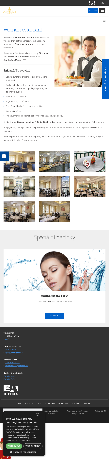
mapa (6, 339)
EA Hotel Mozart (10, 376)
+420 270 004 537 (12, 349)
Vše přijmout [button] (14, 446)
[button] (24, 452)
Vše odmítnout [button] (32, 446)
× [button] (41, 414)
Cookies (81, 414)
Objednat (54, 316)
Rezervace (93, 10)
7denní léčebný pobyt (54, 295)
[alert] (24, 433)
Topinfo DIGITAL (101, 411)
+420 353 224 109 (12, 363)
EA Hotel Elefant (10, 379)
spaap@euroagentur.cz (14, 352)
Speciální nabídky (105, 79)
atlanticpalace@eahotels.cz (16, 366)
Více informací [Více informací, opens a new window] (25, 440)
